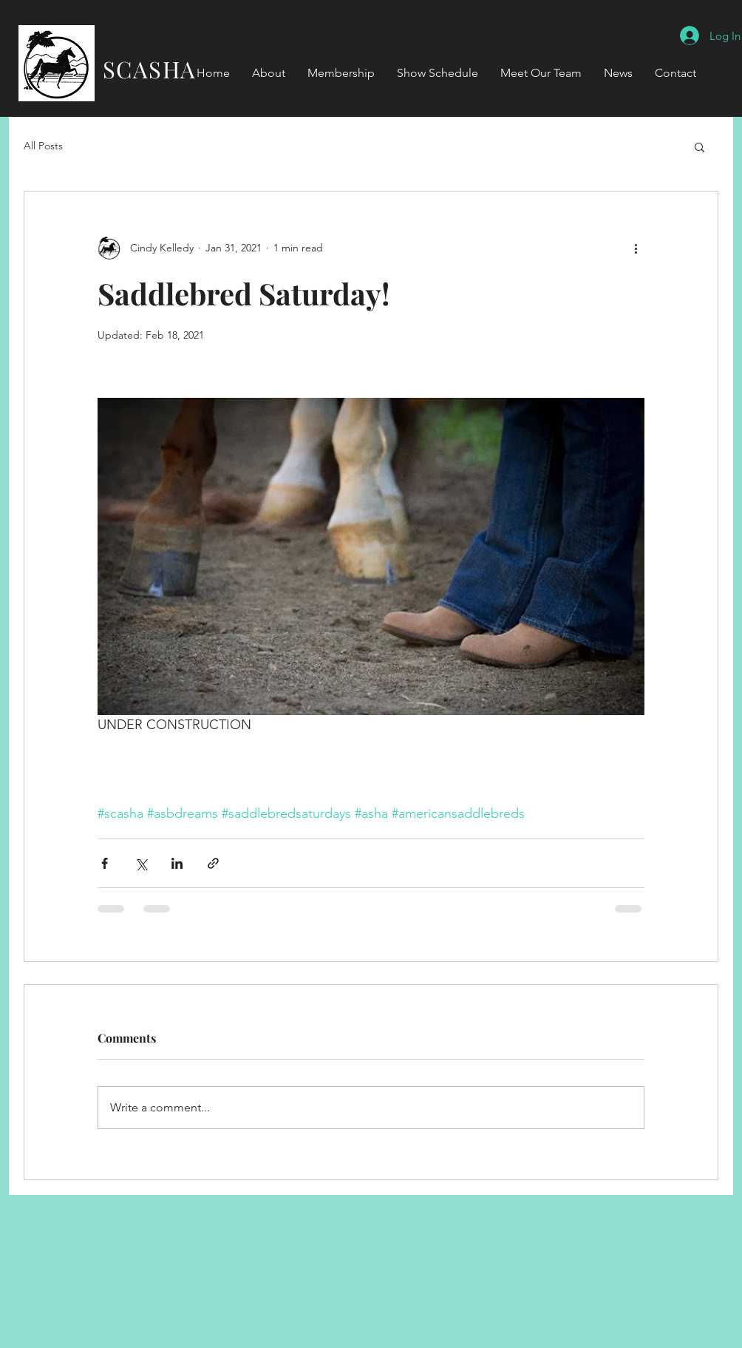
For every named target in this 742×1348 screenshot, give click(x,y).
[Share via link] (213, 863)
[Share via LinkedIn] (177, 863)
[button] (699, 146)
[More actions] (635, 248)
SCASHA (139, 68)
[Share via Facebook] (105, 863)
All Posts (43, 145)
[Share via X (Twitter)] (141, 863)
